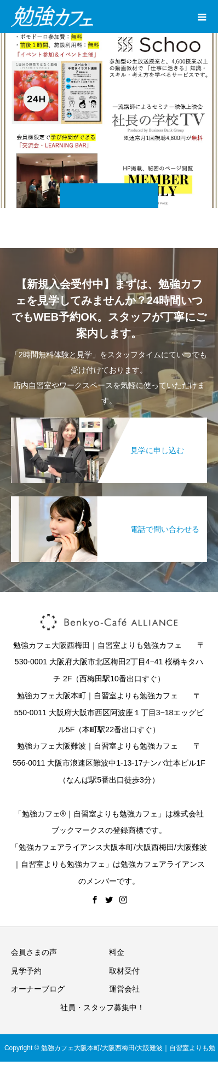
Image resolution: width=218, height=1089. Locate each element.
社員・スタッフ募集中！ (102, 1007)
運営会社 (124, 988)
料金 (116, 952)
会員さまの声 (34, 952)
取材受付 (124, 970)
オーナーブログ (38, 988)
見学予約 (26, 970)
